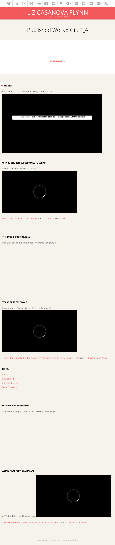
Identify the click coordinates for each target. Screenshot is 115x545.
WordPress (74, 540)
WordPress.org (9, 387)
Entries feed (8, 378)
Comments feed (10, 383)
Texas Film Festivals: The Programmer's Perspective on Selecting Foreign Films (40, 357)
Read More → (57, 61)
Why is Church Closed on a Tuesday (19, 218)
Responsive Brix (54, 540)
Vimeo (62, 218)
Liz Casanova (49, 218)
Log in (5, 374)
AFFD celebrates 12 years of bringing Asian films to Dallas (30, 522)
